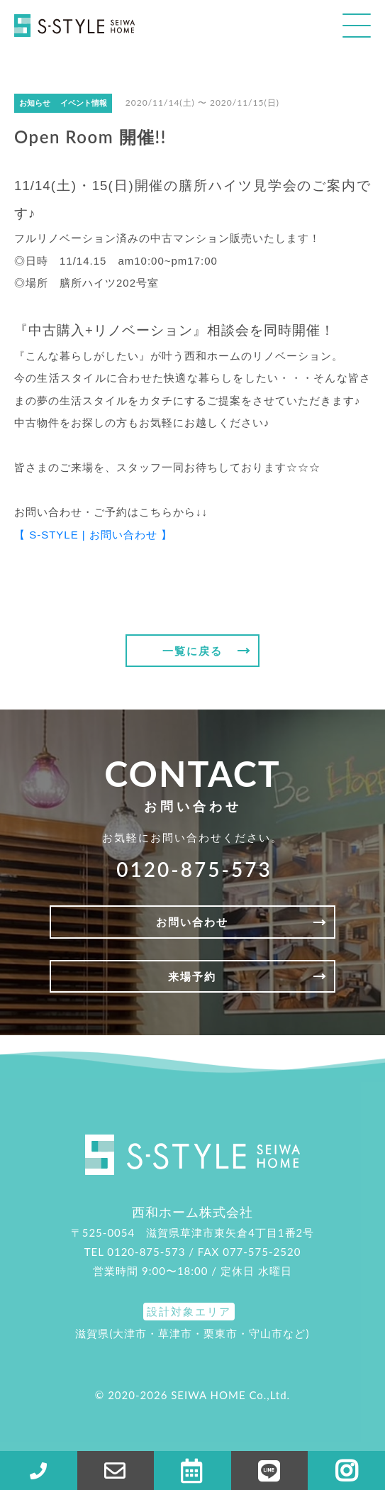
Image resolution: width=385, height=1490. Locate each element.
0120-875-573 (194, 869)
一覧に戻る (192, 650)
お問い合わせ (192, 921)
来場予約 (192, 976)
